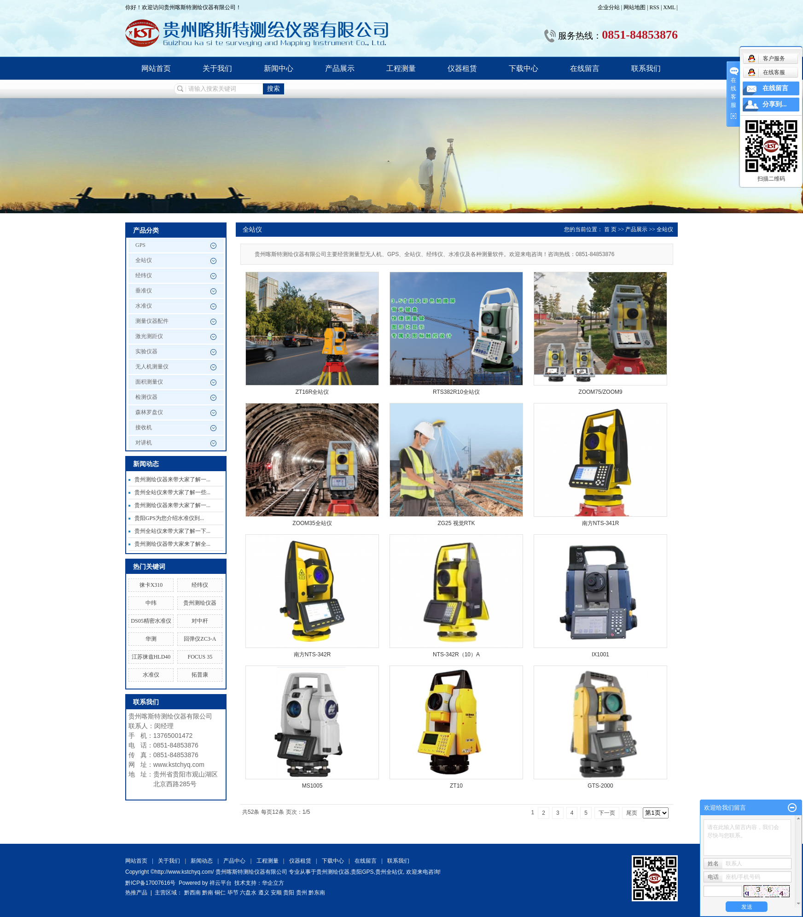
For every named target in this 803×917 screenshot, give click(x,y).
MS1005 (312, 786)
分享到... (774, 104)
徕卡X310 (151, 585)
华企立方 (273, 883)
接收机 (143, 427)
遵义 (263, 892)
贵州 (301, 892)
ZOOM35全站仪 (312, 523)
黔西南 (192, 892)
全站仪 (143, 260)
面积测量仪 (149, 382)
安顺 (276, 892)
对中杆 (200, 621)
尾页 (631, 813)
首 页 (610, 229)
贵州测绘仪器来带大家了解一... (172, 479)
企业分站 (609, 7)
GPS (140, 245)
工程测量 (401, 68)
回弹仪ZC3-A (200, 639)
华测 (151, 639)
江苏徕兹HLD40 (151, 657)
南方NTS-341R (600, 523)
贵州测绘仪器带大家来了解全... (172, 544)
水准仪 (143, 306)
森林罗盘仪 (149, 412)
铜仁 (220, 892)
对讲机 (143, 442)
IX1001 (600, 654)
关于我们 (217, 68)
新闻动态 (202, 861)
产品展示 (340, 68)
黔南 (207, 892)
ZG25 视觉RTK (456, 523)
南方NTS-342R (312, 654)
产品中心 (234, 861)
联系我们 (646, 68)
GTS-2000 (600, 786)
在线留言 (584, 68)
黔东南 (316, 892)
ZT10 (456, 786)
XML (669, 7)
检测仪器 (146, 397)
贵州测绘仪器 (199, 603)
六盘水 (248, 892)
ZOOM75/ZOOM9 (600, 392)
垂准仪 (143, 290)
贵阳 (288, 892)
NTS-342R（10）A (456, 654)
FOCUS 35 (199, 657)
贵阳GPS (362, 872)
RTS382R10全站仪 (456, 392)
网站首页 (156, 68)
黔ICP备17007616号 (150, 883)
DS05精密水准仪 (151, 621)
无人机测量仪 (152, 366)
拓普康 (200, 675)
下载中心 (523, 68)
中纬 (151, 603)
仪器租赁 (462, 68)
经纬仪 (143, 275)
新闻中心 (278, 68)
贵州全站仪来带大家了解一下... (172, 531)
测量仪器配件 (152, 321)
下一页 (607, 813)
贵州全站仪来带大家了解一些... (172, 492)
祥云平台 (220, 883)
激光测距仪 (149, 336)
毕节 (233, 892)
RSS (654, 7)
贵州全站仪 (389, 872)
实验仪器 (146, 351)
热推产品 (136, 892)
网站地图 (635, 7)
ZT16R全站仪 (312, 392)
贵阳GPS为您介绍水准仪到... (169, 518)
